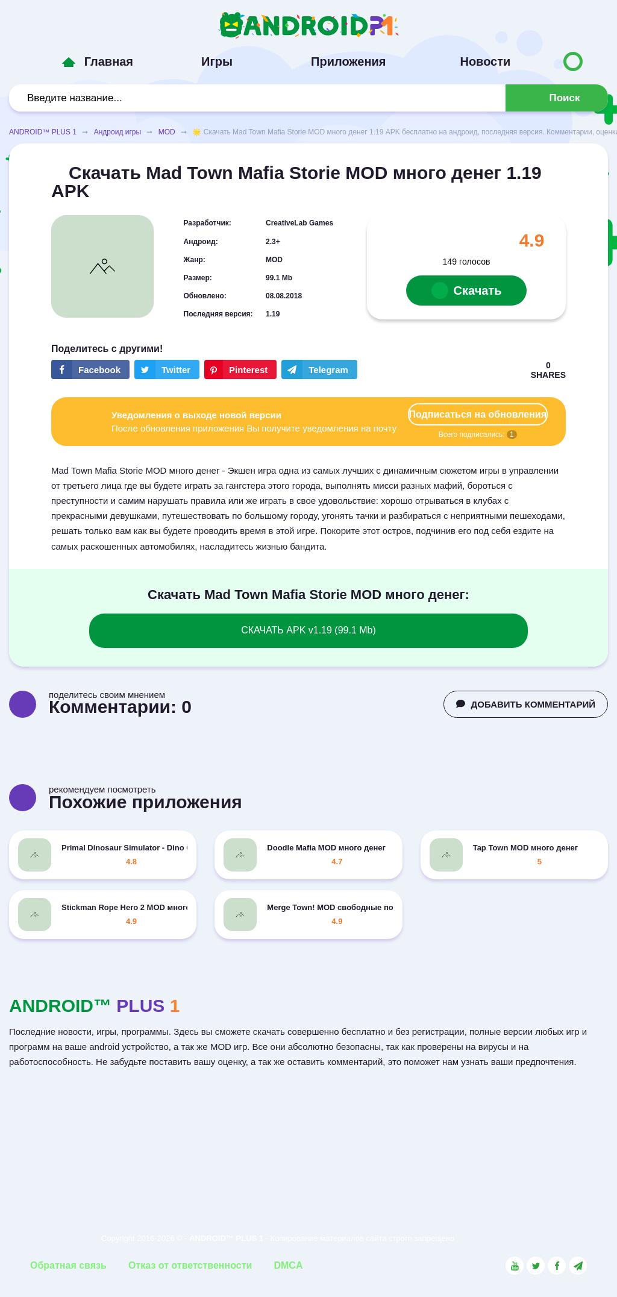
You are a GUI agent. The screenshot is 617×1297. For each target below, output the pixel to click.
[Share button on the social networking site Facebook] (90, 369)
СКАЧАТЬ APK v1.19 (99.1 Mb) (308, 630)
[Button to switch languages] (573, 61)
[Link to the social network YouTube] (515, 1266)
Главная (108, 61)
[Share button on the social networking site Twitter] (166, 369)
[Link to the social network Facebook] (557, 1266)
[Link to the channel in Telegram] (578, 1266)
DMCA (288, 1265)
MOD (166, 132)
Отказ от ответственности (190, 1265)
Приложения (348, 61)
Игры (217, 61)
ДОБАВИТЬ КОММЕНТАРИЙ (525, 704)
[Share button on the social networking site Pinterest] (240, 369)
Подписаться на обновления (478, 414)
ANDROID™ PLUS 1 (43, 132)
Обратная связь (68, 1265)
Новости (485, 61)
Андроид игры (117, 132)
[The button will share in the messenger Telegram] (319, 369)
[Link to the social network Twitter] (536, 1266)
